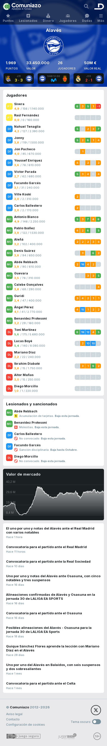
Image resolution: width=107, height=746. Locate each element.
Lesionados (28, 18)
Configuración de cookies (25, 724)
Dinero (48, 18)
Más (100, 18)
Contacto (13, 719)
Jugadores (67, 18)
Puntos (8, 18)
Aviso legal (14, 714)
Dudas (87, 18)
